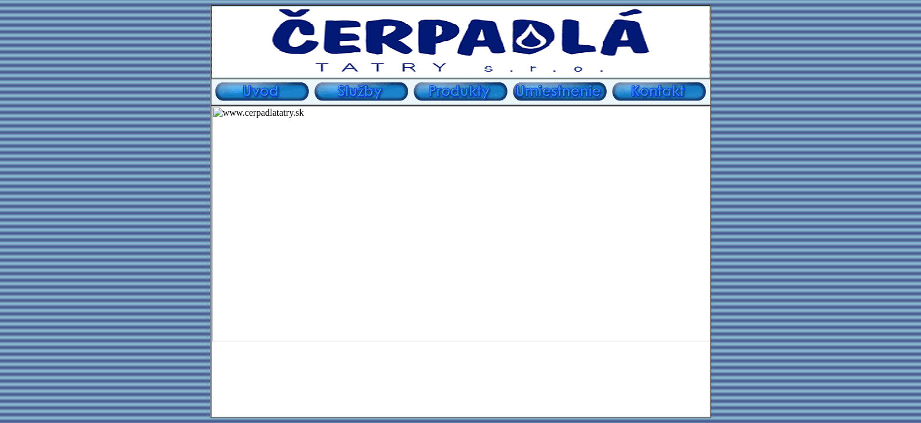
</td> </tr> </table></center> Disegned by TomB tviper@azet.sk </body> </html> (461, 261)
